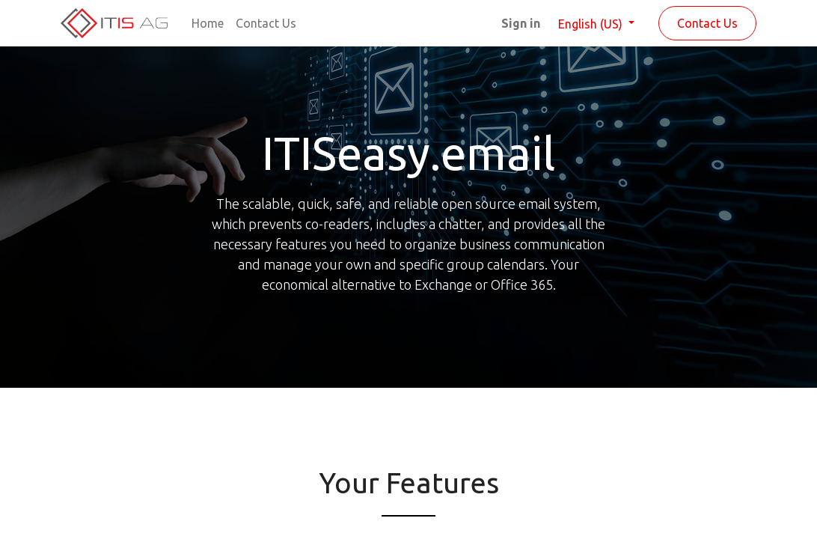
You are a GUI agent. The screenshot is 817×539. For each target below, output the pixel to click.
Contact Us (707, 23)
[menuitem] (208, 23)
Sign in (520, 23)
